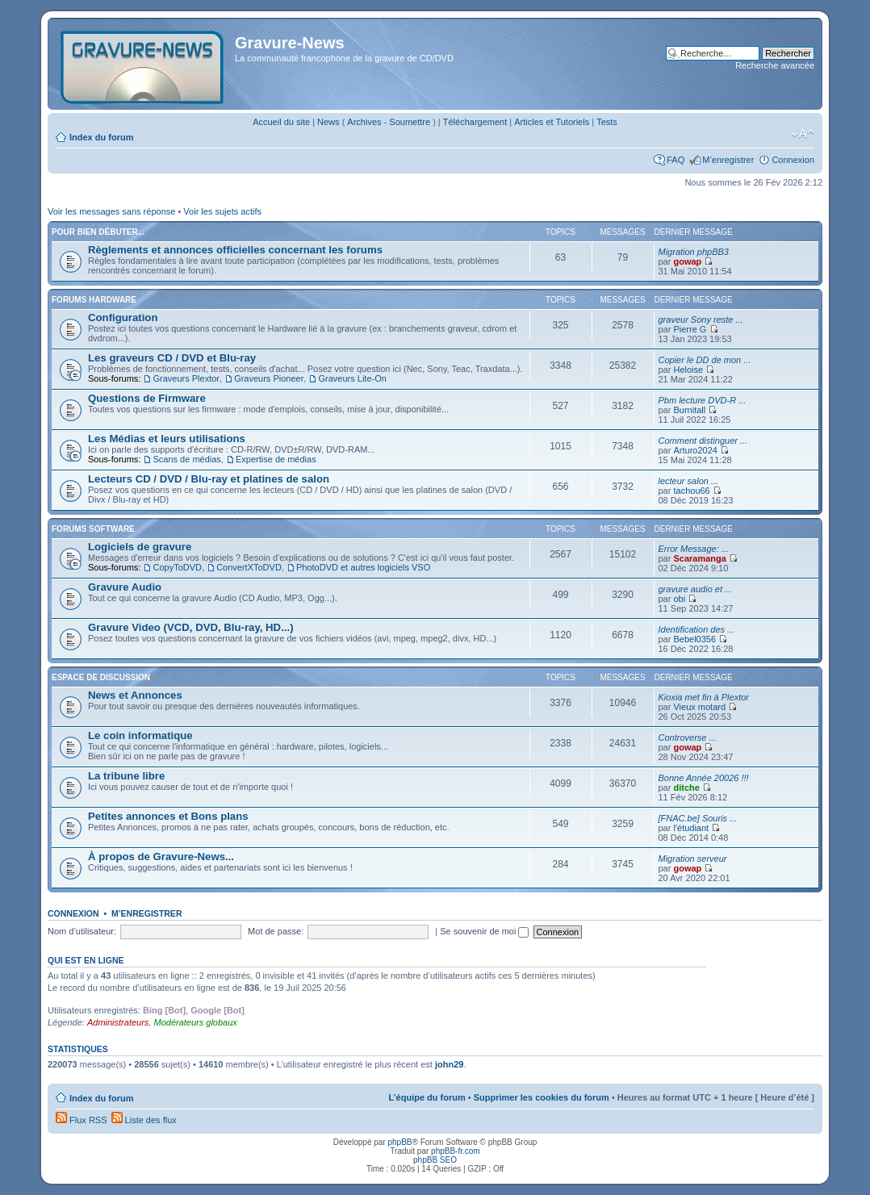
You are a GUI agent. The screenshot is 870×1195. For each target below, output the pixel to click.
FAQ (675, 160)
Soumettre (409, 122)
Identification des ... (697, 629)
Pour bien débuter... (98, 232)
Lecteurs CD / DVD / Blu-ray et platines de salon (208, 479)
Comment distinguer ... (703, 440)
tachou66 (691, 490)
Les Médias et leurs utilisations (166, 438)
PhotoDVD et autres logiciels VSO (363, 567)
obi (679, 599)
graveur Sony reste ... (701, 319)
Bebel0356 (694, 639)
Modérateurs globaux (194, 1022)
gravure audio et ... (696, 589)
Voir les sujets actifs (222, 211)
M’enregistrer (728, 160)
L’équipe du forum (426, 1097)
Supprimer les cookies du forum (541, 1097)
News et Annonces (135, 695)
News (328, 122)
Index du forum (101, 137)
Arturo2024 (695, 450)
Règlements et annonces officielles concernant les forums (235, 250)
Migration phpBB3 (694, 252)
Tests (606, 122)
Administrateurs (117, 1022)
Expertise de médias (276, 459)
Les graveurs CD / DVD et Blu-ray (172, 358)
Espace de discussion (101, 677)
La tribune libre (126, 776)
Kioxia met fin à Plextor (704, 697)
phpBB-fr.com (455, 1151)
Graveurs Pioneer (268, 378)
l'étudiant (691, 828)
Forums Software (93, 528)
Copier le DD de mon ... (705, 360)
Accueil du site (281, 122)
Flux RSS (81, 1120)
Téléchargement (475, 122)
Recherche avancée (774, 65)
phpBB (399, 1142)
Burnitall (689, 410)
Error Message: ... (694, 549)
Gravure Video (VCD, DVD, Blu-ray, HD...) (191, 627)
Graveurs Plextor (186, 378)
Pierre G (689, 329)
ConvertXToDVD (249, 567)
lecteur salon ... (689, 481)
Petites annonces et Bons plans (168, 816)
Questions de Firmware (147, 398)
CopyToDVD (177, 567)
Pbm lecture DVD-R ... (703, 400)
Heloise (688, 369)
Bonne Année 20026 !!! (704, 778)
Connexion (793, 160)
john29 (449, 1064)
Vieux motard (699, 707)
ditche (686, 787)
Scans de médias (186, 459)
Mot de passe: (275, 931)
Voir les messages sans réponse (111, 211)
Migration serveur (693, 858)
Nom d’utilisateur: (82, 931)
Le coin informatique (140, 735)
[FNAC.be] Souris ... (698, 818)
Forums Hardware (94, 299)
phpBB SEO (435, 1159)
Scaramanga (699, 558)
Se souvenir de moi (484, 931)
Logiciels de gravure (139, 547)
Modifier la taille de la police (802, 134)
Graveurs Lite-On (352, 378)
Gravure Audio (124, 587)
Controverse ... (688, 737)
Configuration (122, 317)
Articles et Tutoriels (551, 122)
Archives (364, 122)
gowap (687, 261)
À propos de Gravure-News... (161, 856)
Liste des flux (144, 1120)
